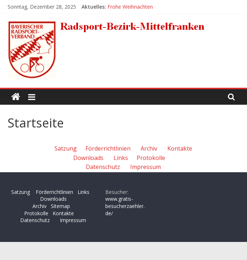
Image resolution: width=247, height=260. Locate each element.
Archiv (149, 148)
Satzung (65, 148)
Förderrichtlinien (108, 148)
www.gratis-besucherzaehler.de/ (125, 205)
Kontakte (179, 148)
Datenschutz (103, 167)
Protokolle (151, 158)
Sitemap (60, 206)
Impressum (145, 167)
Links (121, 158)
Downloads (88, 158)
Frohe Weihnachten (130, 6)
